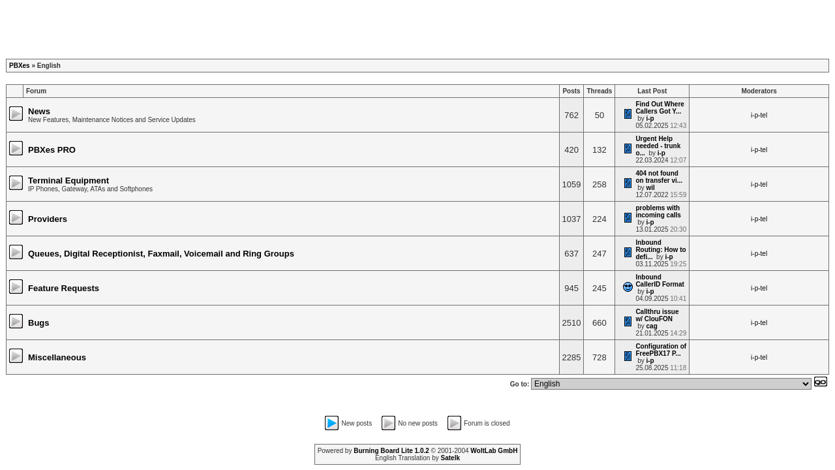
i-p (650, 118)
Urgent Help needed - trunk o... (657, 146)
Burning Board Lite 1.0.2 (391, 450)
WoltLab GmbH (493, 450)
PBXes (19, 65)
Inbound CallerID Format (659, 281)
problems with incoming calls (657, 211)
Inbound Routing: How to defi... (660, 249)
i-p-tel (759, 115)
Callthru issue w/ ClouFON (656, 315)
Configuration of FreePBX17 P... (660, 350)
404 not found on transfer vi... (658, 177)
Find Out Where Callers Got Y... (659, 108)
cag (652, 326)
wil (650, 187)
